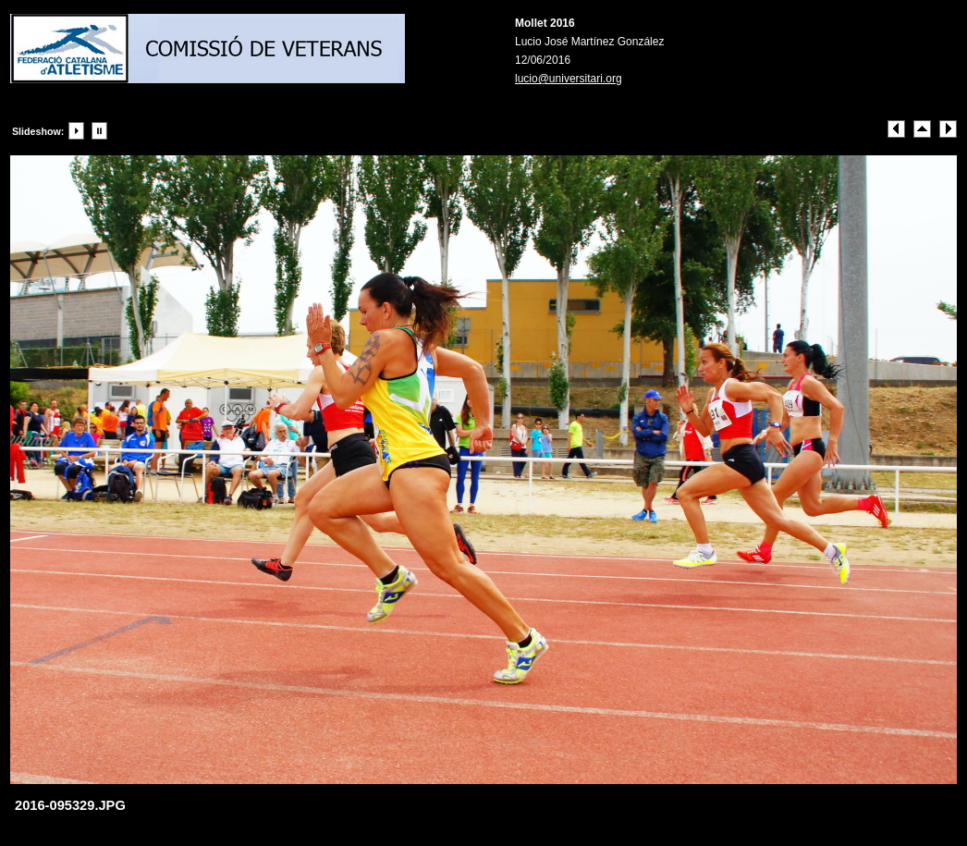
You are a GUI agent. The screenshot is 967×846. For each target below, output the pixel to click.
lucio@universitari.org (568, 78)
